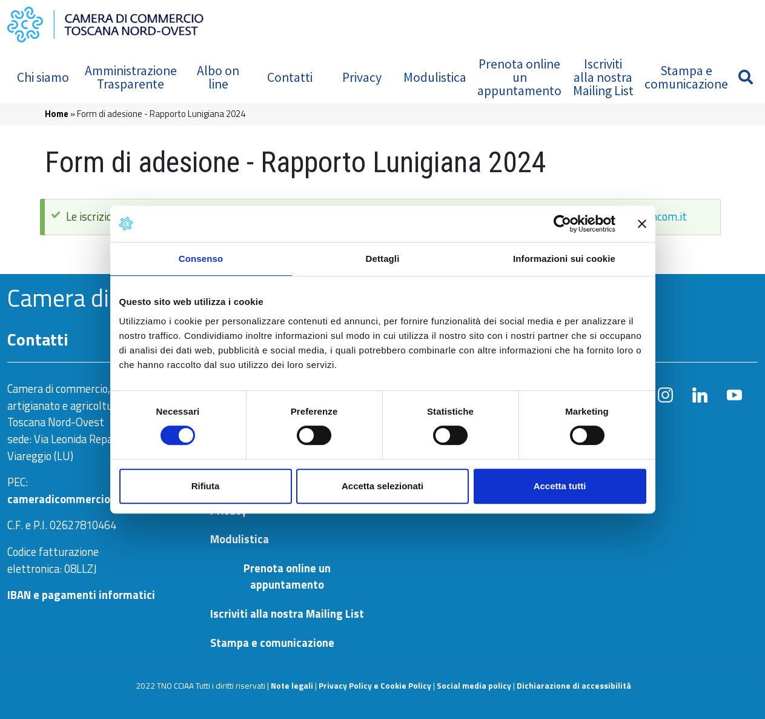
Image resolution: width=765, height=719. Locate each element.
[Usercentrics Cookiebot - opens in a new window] (562, 224)
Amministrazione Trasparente (131, 77)
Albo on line (218, 77)
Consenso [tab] (201, 258)
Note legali (292, 686)
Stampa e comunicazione (686, 77)
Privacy (362, 77)
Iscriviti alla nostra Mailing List (603, 77)
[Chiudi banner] (642, 223)
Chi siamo (43, 77)
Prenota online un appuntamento (519, 77)
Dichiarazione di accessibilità (574, 686)
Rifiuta (205, 486)
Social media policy (474, 686)
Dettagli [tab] (383, 258)
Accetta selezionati (382, 486)
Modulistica (434, 77)
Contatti (290, 77)
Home (56, 114)
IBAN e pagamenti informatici (81, 594)
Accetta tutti (560, 486)
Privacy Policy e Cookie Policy (375, 686)
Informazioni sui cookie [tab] (564, 258)
